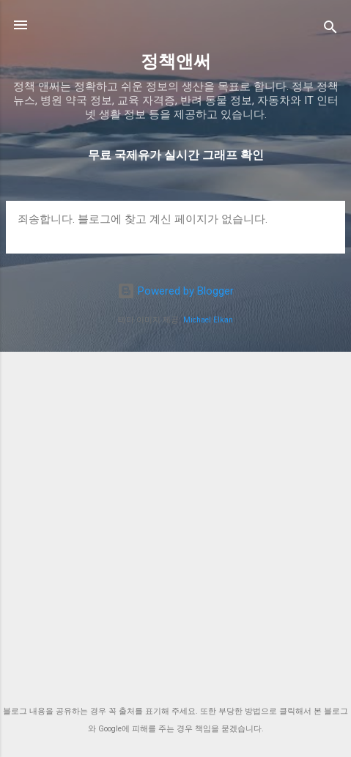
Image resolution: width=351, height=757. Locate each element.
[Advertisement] (175, 516)
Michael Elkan (208, 320)
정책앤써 (176, 61)
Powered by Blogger (175, 291)
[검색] (330, 29)
